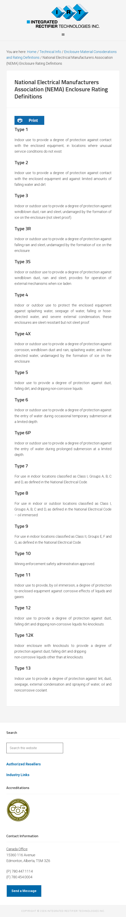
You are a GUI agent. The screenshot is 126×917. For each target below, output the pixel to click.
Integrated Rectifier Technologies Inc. (63, 16)
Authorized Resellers (23, 764)
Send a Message (24, 891)
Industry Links (17, 775)
